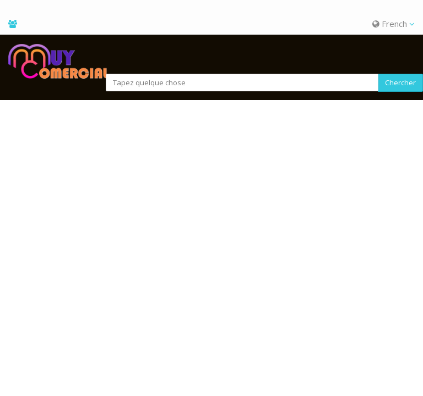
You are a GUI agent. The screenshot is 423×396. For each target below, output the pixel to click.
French (393, 23)
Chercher (400, 82)
